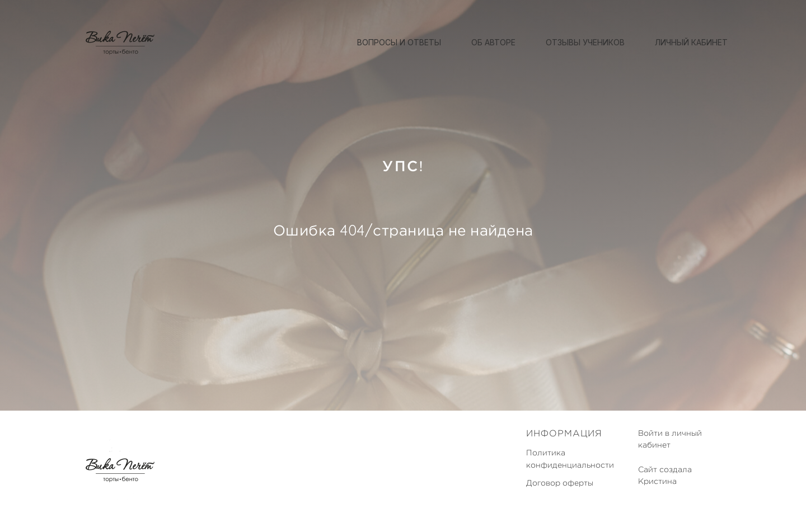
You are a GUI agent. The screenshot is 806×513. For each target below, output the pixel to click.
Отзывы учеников (585, 42)
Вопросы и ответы (399, 42)
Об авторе (493, 42)
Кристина (657, 481)
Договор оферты (559, 483)
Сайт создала (665, 469)
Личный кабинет (691, 42)
